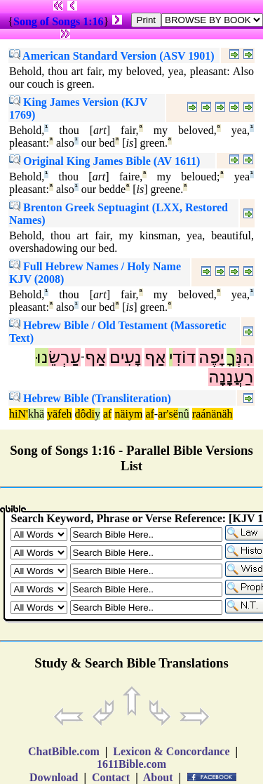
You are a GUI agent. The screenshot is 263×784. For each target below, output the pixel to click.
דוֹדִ (184, 357)
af (107, 414)
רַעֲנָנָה (231, 377)
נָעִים (125, 357)
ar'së (168, 414)
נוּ (41, 357)
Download (54, 777)
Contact (111, 777)
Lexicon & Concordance (171, 751)
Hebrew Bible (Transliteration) (90, 398)
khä (36, 414)
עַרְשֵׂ (64, 357)
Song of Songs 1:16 (58, 21)
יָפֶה (211, 357)
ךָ (231, 357)
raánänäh (212, 414)
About (158, 777)
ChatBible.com (63, 751)
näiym (128, 414)
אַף (155, 357)
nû (183, 414)
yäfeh (59, 414)
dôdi (85, 414)
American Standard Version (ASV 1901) (112, 56)
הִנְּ (245, 357)
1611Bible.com (131, 764)
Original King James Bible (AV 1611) (104, 161)
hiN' (18, 414)
